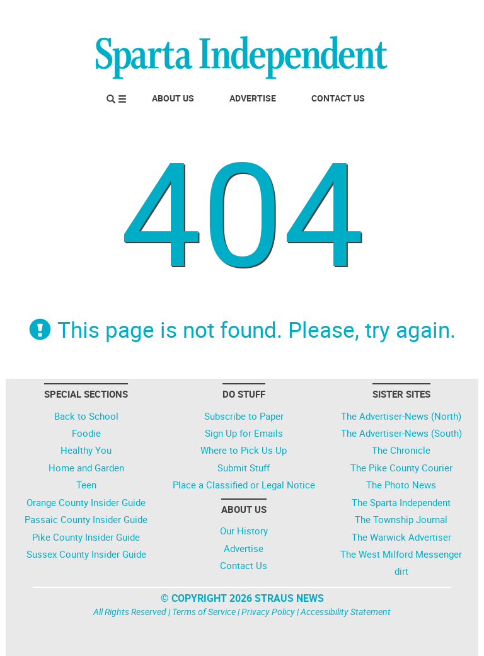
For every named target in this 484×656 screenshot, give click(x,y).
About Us (173, 98)
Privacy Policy (268, 612)
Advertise (252, 98)
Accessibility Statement (346, 612)
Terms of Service (204, 612)
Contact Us (338, 98)
